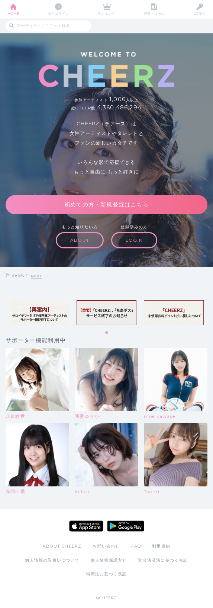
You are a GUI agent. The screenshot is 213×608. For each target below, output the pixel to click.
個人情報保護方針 (109, 560)
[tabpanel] (39, 312)
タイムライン (58, 13)
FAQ (136, 546)
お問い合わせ (106, 546)
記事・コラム (154, 13)
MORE (36, 276)
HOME (13, 13)
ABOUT (79, 240)
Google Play (125, 526)
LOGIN (200, 13)
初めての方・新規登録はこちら (106, 204)
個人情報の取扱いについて (52, 560)
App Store (86, 526)
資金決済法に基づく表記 (163, 560)
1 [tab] (107, 333)
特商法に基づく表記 (106, 573)
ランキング (106, 13)
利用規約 (161, 546)
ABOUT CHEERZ (62, 546)
